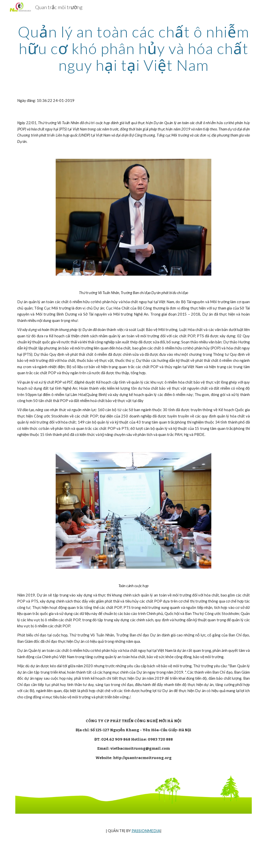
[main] (133, 48)
